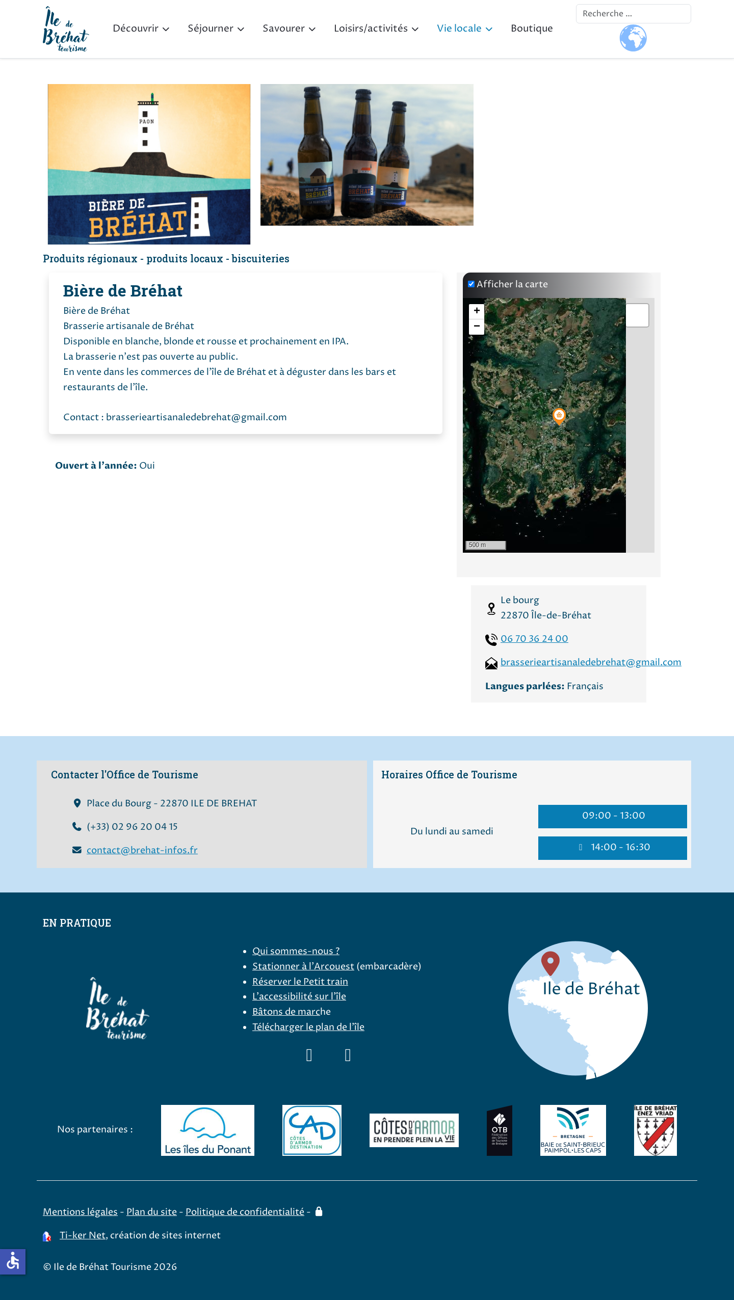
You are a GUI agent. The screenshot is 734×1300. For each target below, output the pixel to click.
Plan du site (151, 1212)
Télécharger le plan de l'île (308, 1027)
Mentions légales (80, 1212)
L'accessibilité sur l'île (299, 997)
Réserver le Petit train (300, 982)
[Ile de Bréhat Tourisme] (66, 29)
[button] (559, 416)
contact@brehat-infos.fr (142, 851)
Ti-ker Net (83, 1236)
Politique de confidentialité (245, 1212)
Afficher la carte (512, 285)
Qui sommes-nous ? (295, 951)
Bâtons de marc (286, 1012)
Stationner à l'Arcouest (303, 967)
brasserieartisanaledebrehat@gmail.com (591, 663)
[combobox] (633, 13)
